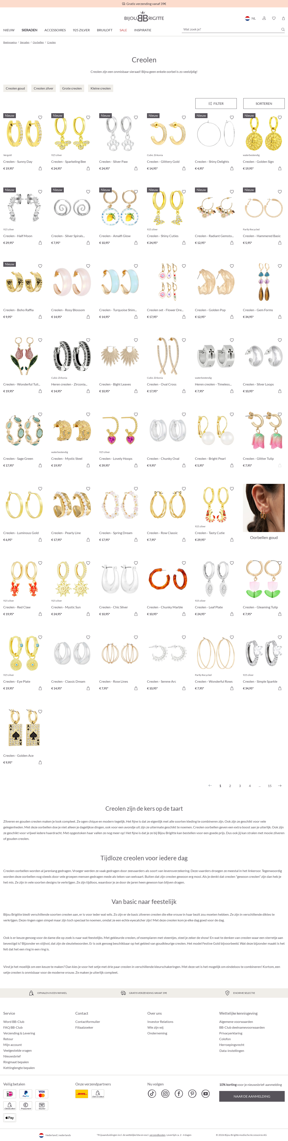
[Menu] (216, 103)
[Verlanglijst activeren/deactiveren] (40, 117)
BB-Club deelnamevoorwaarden (242, 1027)
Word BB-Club (13, 1021)
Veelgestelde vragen (17, 1050)
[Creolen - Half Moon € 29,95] (24, 218)
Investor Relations (160, 1021)
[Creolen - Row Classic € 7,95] (168, 515)
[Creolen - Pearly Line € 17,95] (72, 515)
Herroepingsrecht (231, 1045)
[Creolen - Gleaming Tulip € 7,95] (264, 589)
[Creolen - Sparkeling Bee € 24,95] (72, 144)
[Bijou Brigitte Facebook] (178, 1094)
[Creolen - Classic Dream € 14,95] (72, 663)
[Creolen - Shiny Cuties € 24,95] (168, 218)
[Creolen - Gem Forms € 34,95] (264, 292)
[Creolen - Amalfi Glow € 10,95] (120, 218)
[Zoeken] (283, 29)
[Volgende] (279, 785)
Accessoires (55, 30)
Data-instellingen (231, 1051)
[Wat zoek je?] (233, 29)
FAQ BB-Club (13, 1027)
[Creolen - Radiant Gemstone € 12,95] (216, 218)
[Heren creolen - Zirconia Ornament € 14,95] (72, 366)
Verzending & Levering (19, 1033)
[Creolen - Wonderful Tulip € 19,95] (24, 366)
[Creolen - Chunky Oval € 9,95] (168, 441)
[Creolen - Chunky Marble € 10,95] (168, 589)
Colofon (225, 1039)
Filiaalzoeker (84, 1027)
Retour (8, 1039)
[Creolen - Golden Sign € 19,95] (264, 144)
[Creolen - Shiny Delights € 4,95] (216, 144)
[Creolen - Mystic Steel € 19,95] (72, 441)
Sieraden (29, 30)
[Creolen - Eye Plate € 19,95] (24, 663)
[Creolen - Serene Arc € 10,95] (168, 663)
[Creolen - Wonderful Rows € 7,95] (216, 663)
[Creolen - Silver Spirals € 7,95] (72, 218)
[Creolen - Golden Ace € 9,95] (24, 738)
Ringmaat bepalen (16, 1062)
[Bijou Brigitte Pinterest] (192, 1094)
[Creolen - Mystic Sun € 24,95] (72, 589)
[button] (264, 18)
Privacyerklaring (230, 1033)
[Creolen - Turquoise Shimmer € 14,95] (120, 292)
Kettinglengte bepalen (19, 1068)
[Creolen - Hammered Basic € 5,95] (264, 218)
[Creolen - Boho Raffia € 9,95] (24, 292)
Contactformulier (87, 1021)
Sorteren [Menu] (264, 103)
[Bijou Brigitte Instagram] (165, 1094)
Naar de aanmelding (252, 1096)
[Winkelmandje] (283, 18)
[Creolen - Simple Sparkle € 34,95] (264, 663)
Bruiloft (104, 30)
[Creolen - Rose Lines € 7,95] (120, 663)
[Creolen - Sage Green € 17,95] (24, 441)
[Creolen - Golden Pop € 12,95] (216, 292)
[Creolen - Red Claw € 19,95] (24, 589)
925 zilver (81, 30)
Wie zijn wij (155, 1027)
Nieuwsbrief (12, 1056)
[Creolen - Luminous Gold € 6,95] (24, 515)
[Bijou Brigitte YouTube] (205, 1094)
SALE (123, 30)
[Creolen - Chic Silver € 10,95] (120, 589)
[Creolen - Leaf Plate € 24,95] (216, 589)
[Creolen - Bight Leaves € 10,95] (120, 366)
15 (270, 786)
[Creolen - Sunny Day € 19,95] (24, 144)
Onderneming (157, 1033)
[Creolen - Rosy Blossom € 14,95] (72, 292)
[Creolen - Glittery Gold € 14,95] (168, 144)
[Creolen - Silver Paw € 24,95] (120, 144)
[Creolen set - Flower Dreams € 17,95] (168, 292)
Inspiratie (142, 30)
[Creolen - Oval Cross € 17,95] (168, 366)
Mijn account (12, 1045)
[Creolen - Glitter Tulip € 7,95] (264, 441)
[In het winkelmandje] (40, 168)
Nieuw (8, 30)
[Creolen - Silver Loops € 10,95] (264, 366)
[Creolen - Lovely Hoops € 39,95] (120, 441)
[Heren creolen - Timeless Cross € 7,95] (216, 366)
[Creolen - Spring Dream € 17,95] (120, 515)
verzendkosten (157, 1134)
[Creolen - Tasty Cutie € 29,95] (216, 515)
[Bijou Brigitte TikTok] (152, 1094)
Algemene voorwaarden (236, 1021)
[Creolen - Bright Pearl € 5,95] (216, 441)
